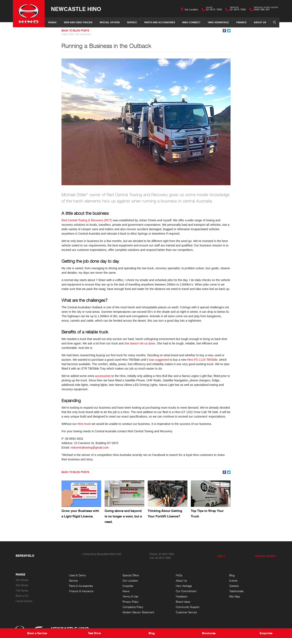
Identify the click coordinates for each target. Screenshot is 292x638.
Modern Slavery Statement (138, 612)
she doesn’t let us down (139, 343)
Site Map (234, 596)
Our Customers (83, 34)
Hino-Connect (191, 22)
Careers (234, 586)
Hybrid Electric (24, 601)
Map (220, 556)
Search (273, 22)
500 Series (22, 585)
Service (132, 22)
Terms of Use (130, 596)
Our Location (191, 9)
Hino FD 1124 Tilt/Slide (202, 359)
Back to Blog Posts (75, 30)
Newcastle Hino (76, 8)
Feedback (182, 596)
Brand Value (183, 601)
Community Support (187, 607)
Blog (232, 575)
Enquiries (128, 586)
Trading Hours (264, 556)
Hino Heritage (184, 586)
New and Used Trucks (78, 22)
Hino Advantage (218, 22)
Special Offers (110, 22)
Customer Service (186, 612)
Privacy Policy (131, 601)
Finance (241, 22)
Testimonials (236, 591)
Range (52, 22)
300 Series (22, 580)
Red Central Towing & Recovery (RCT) (86, 220)
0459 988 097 (265, 9)
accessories (103, 376)
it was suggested (158, 359)
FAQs (179, 575)
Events (233, 580)
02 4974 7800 (213, 9)
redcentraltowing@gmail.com (90, 447)
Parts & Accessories (81, 586)
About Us (260, 22)
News (126, 591)
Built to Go (22, 595)
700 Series (22, 590)
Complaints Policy (133, 607)
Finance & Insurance (81, 591)
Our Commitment (186, 591)
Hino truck (84, 424)
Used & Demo (77, 575)
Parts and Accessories (159, 22)
